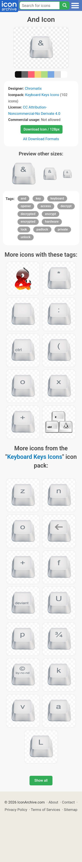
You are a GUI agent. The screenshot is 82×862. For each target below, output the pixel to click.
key (38, 198)
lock (24, 229)
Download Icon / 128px (41, 129)
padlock (42, 229)
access (45, 206)
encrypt (50, 214)
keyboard (57, 198)
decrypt (66, 206)
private (63, 229)
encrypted (28, 222)
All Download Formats (41, 139)
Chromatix (33, 88)
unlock (26, 237)
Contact (68, 802)
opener (26, 206)
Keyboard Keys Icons (42, 95)
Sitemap (70, 809)
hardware (52, 222)
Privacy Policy (16, 809)
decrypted (28, 214)
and (23, 198)
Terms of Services (45, 809)
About (53, 802)
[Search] (64, 5)
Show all (40, 780)
